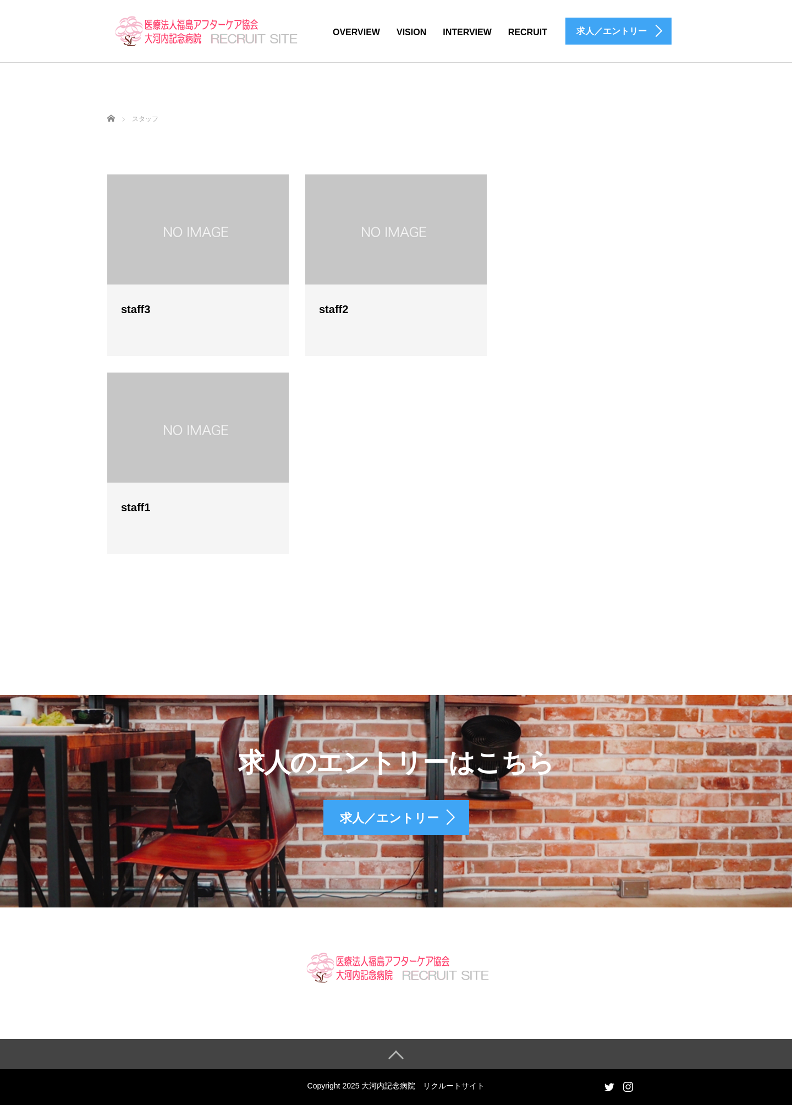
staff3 (135, 309)
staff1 (135, 507)
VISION (411, 32)
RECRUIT (527, 32)
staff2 (333, 309)
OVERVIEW (356, 32)
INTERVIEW (467, 32)
